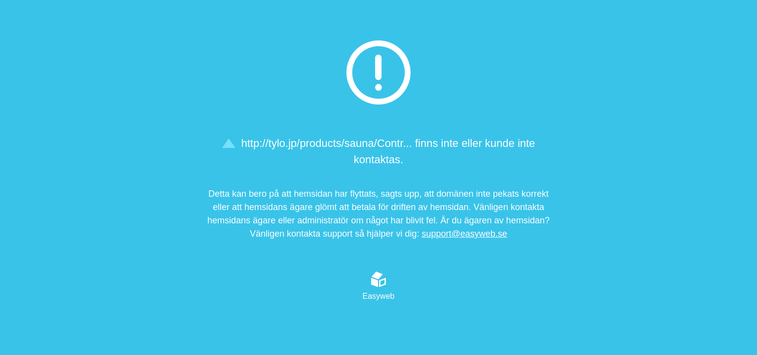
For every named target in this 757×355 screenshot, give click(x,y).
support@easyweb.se (464, 234)
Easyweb (379, 286)
